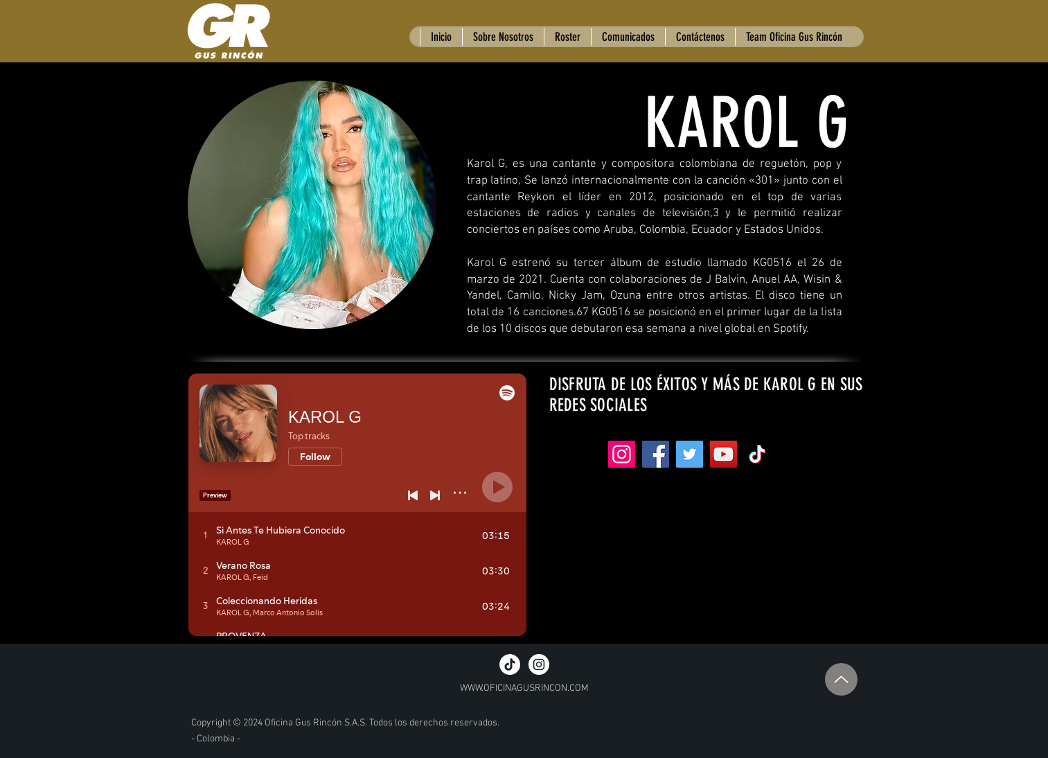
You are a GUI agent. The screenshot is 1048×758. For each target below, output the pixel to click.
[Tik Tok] (757, 454)
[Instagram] (621, 454)
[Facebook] (655, 454)
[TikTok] (509, 664)
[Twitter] (689, 454)
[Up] (841, 679)
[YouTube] (723, 454)
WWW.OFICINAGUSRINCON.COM (524, 688)
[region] (313, 208)
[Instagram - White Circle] (539, 664)
